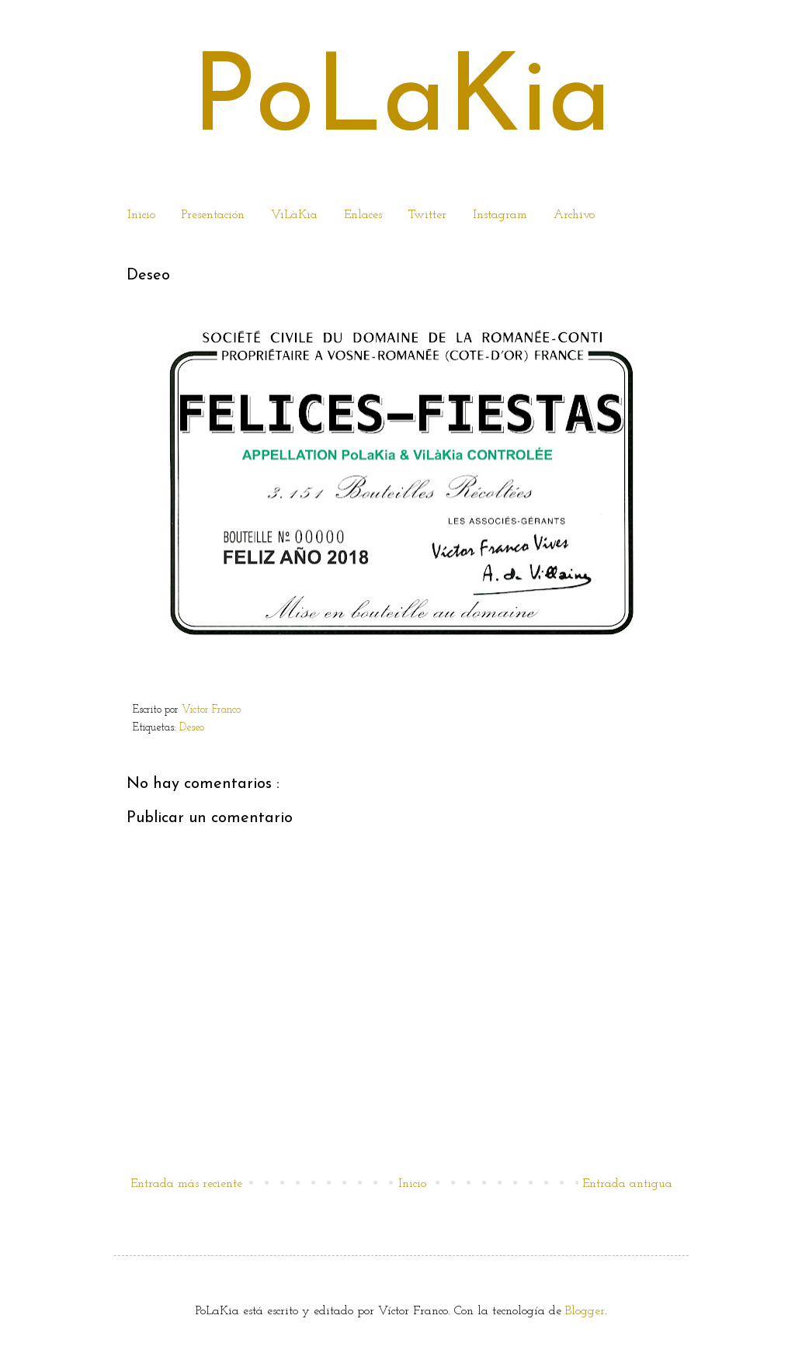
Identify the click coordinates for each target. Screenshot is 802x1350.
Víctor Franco (211, 710)
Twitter (427, 215)
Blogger (585, 1311)
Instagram (500, 215)
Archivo (574, 215)
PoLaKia (401, 102)
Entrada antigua (627, 1184)
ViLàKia (294, 215)
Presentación (213, 215)
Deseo (193, 728)
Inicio (141, 215)
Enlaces (363, 215)
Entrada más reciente (186, 1184)
